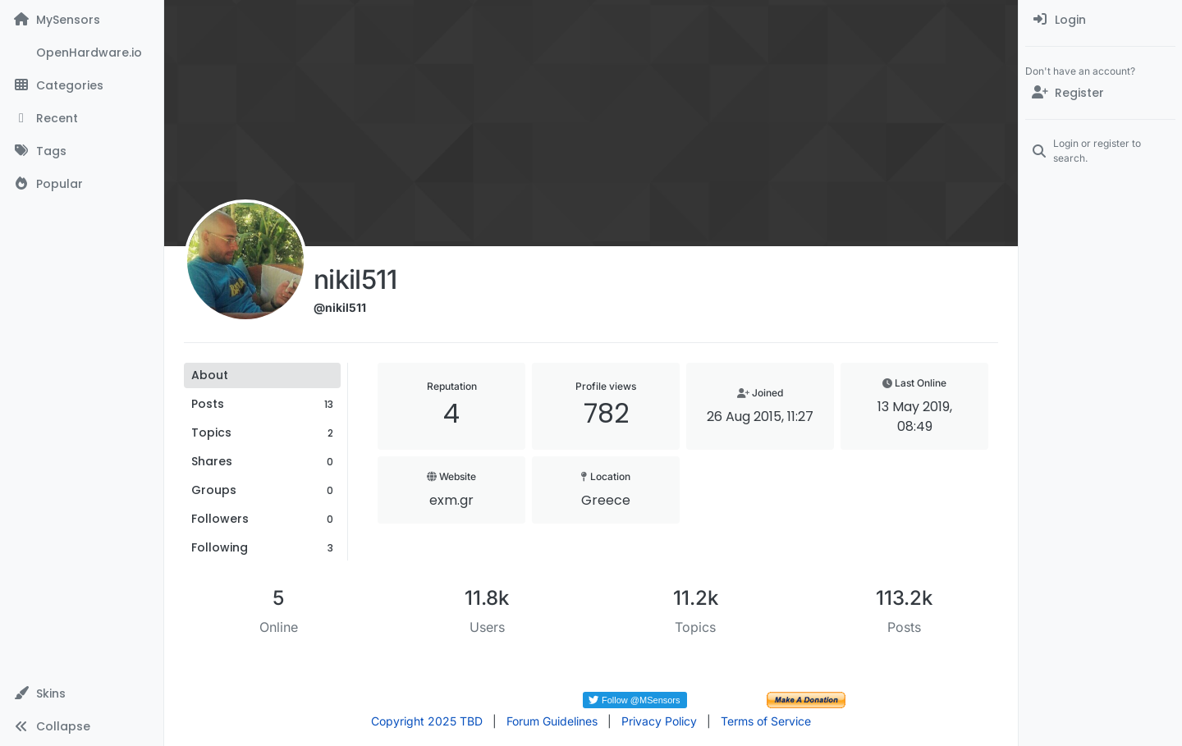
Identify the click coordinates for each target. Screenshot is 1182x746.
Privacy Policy (659, 721)
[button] (82, 693)
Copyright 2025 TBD (427, 721)
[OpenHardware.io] (82, 52)
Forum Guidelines (552, 721)
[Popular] (82, 184)
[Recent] (82, 118)
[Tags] (82, 151)
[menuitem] (1100, 20)
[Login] (1100, 20)
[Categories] (82, 85)
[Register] (1100, 93)
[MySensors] (82, 20)
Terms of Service (766, 721)
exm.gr (451, 500)
